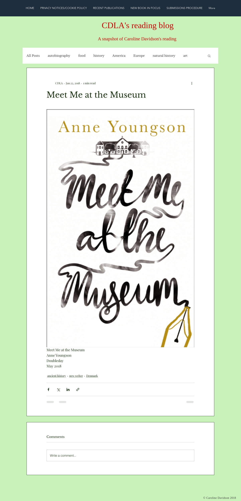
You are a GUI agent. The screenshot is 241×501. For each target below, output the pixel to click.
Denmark (92, 376)
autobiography (59, 56)
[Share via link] (78, 389)
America (118, 56)
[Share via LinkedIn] (68, 389)
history (98, 56)
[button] (209, 55)
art (185, 56)
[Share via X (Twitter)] (58, 389)
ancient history (56, 376)
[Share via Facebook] (48, 389)
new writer (76, 376)
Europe (139, 56)
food (81, 56)
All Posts (33, 56)
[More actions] (191, 83)
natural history (164, 56)
